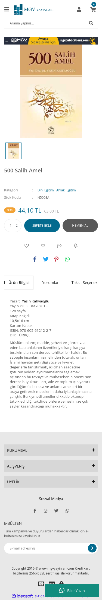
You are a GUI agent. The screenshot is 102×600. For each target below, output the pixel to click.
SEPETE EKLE (41, 225)
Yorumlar (50, 282)
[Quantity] (12, 225)
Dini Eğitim (46, 190)
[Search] (51, 23)
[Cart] (93, 9)
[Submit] (92, 548)
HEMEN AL (80, 225)
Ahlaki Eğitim (66, 190)
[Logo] (34, 9)
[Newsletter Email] (51, 548)
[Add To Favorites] (26, 245)
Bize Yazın (72, 590)
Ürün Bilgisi (18, 282)
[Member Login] (79, 9)
